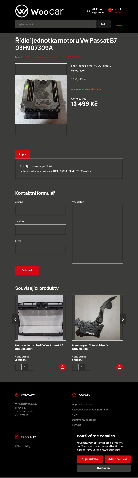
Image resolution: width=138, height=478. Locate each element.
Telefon (19, 222)
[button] (62, 368)
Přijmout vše (90, 459)
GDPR (75, 415)
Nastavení (104, 468)
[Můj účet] (95, 11)
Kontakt (76, 425)
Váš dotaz (78, 202)
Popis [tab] (22, 155)
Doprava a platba (82, 405)
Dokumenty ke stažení (84, 420)
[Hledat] (103, 24)
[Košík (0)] (116, 11)
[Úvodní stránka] (39, 11)
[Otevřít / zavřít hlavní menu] (119, 25)
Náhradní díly (22, 447)
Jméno (19, 202)
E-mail (18, 241)
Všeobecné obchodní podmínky (90, 410)
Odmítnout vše (117, 459)
